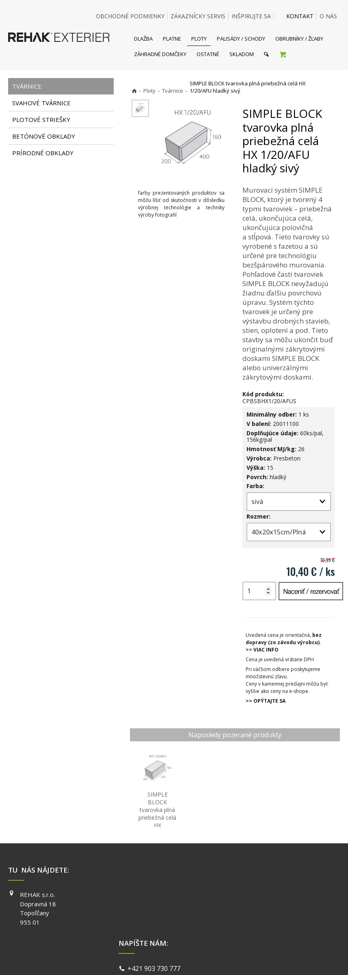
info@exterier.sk (154, 905)
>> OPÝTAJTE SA (265, 700)
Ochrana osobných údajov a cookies (231, 958)
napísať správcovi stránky (152, 958)
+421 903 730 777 (155, 895)
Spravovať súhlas (299, 958)
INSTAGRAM (262, 906)
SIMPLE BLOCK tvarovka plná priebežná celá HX (158, 817)
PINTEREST (261, 929)
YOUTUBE (259, 918)
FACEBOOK (261, 894)
